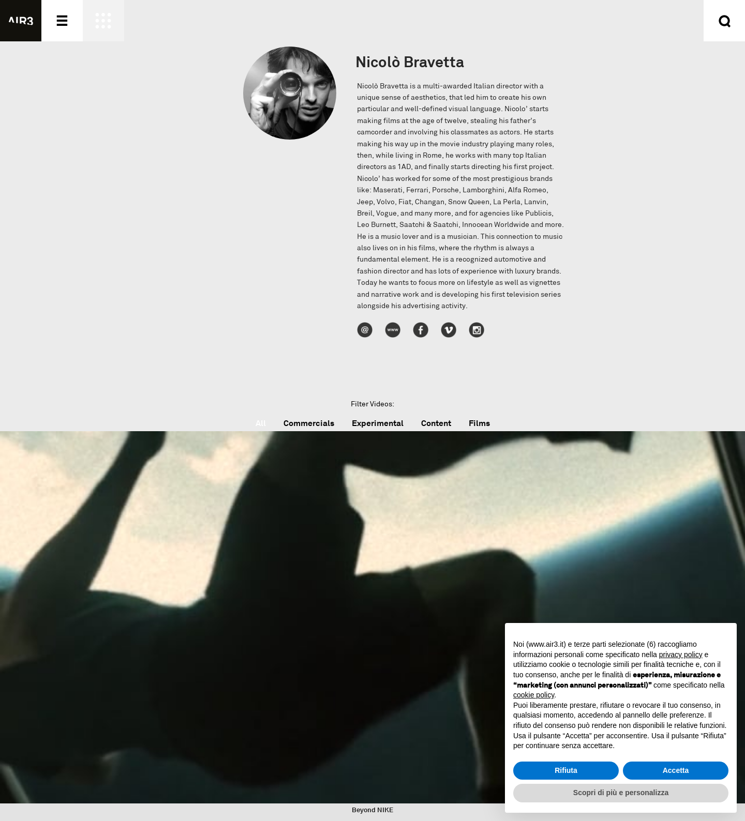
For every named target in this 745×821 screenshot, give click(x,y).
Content (436, 423)
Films (479, 423)
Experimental (378, 423)
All (261, 423)
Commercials (309, 423)
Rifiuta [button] (566, 770)
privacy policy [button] (681, 654)
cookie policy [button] (533, 695)
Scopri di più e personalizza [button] (620, 792)
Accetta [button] (676, 770)
